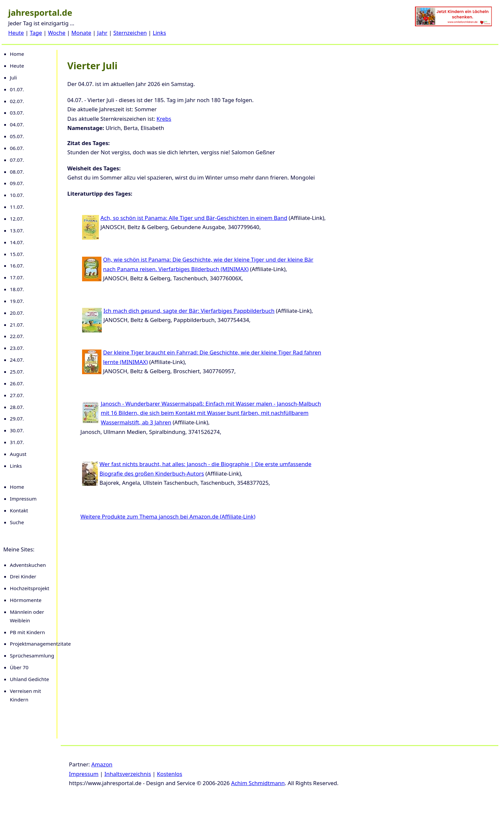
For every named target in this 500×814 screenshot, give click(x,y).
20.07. (17, 313)
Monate (81, 32)
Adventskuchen (28, 565)
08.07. (17, 171)
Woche (56, 32)
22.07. (17, 336)
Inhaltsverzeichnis (127, 774)
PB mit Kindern (27, 632)
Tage (36, 32)
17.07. (17, 277)
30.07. (17, 430)
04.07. (17, 124)
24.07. (17, 359)
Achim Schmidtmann (258, 783)
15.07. (17, 254)
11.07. (17, 207)
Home (17, 54)
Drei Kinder (23, 576)
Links (159, 32)
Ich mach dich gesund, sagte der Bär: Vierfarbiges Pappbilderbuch (188, 310)
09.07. (17, 183)
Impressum (23, 498)
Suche (17, 522)
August (18, 454)
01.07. (17, 89)
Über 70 (19, 667)
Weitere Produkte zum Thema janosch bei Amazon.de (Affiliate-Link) (167, 516)
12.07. (17, 218)
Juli (13, 77)
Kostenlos (169, 774)
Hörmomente (25, 600)
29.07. (17, 418)
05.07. (17, 136)
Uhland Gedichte (29, 679)
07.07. (17, 160)
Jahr (102, 32)
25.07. (17, 371)
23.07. (17, 348)
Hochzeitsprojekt (29, 588)
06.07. (17, 148)
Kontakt (19, 510)
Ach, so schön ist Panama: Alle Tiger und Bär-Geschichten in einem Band (193, 218)
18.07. (17, 289)
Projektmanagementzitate (40, 643)
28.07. (17, 407)
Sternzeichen (130, 32)
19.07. (17, 301)
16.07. (17, 265)
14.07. (17, 242)
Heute (16, 32)
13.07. (17, 230)
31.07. (17, 442)
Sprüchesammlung (32, 655)
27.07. (17, 395)
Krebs (164, 118)
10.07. (17, 195)
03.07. (17, 112)
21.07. (17, 324)
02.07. (17, 101)
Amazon (101, 764)
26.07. (17, 383)
